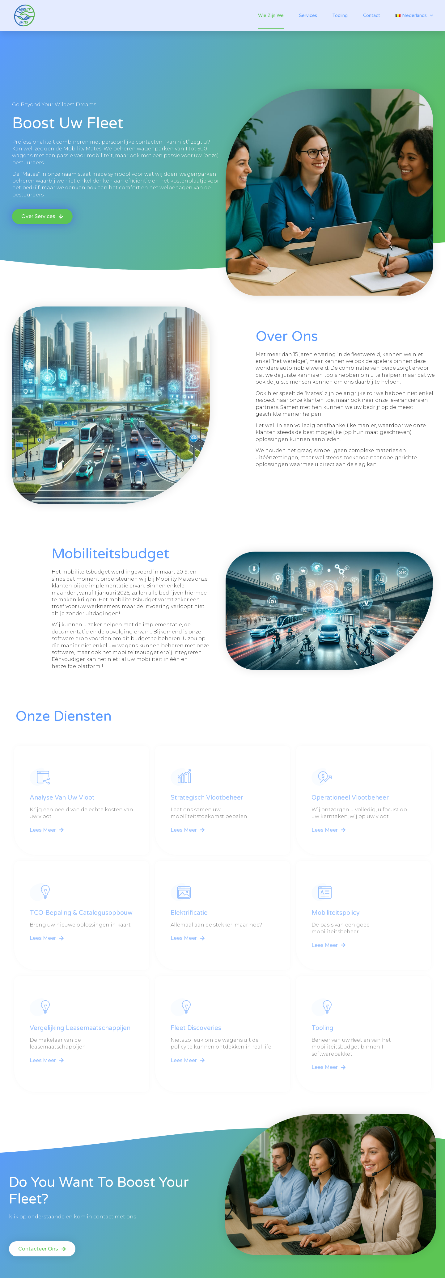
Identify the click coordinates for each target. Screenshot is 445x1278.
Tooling (340, 15)
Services (308, 15)
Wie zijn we (271, 15)
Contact (371, 15)
